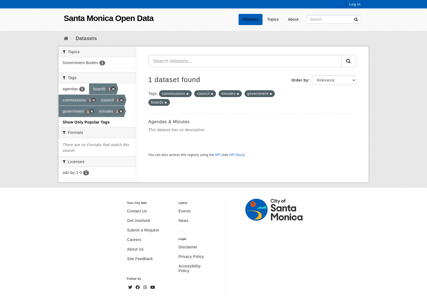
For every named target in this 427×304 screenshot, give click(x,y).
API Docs (236, 155)
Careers (134, 239)
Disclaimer (187, 247)
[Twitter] (131, 287)
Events (184, 211)
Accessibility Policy (189, 268)
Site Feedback (140, 259)
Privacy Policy (191, 256)
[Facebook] (138, 287)
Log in (355, 4)
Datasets (251, 19)
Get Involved (138, 220)
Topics (273, 19)
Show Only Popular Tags (86, 122)
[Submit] (356, 19)
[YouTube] (152, 287)
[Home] (66, 38)
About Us (135, 249)
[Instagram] (145, 287)
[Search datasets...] (245, 61)
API (217, 155)
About (293, 19)
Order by (299, 80)
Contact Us (137, 211)
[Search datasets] (334, 19)
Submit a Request (143, 230)
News (183, 220)
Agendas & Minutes (169, 121)
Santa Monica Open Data (109, 18)
